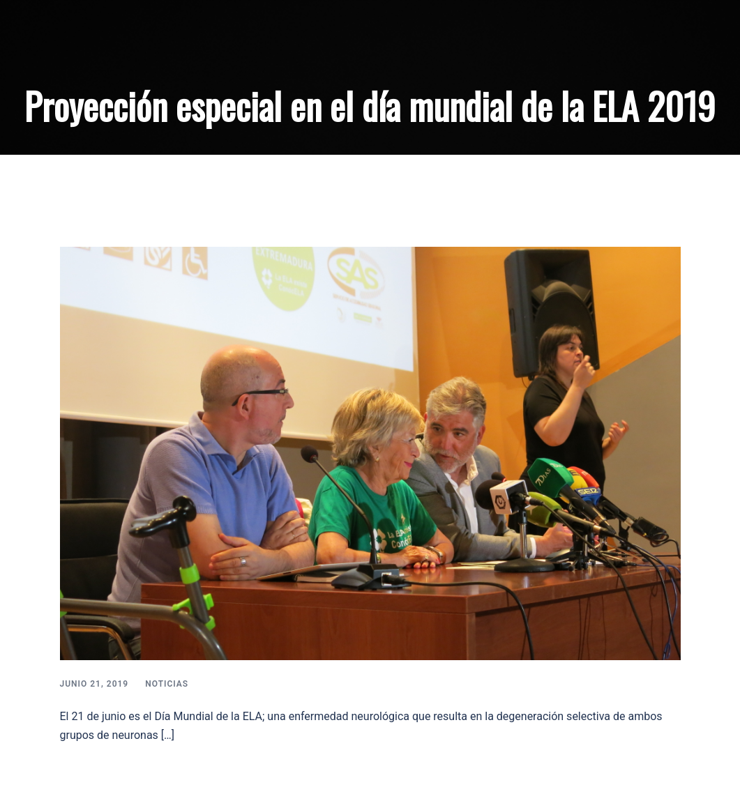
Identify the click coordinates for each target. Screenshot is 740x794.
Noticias (166, 684)
